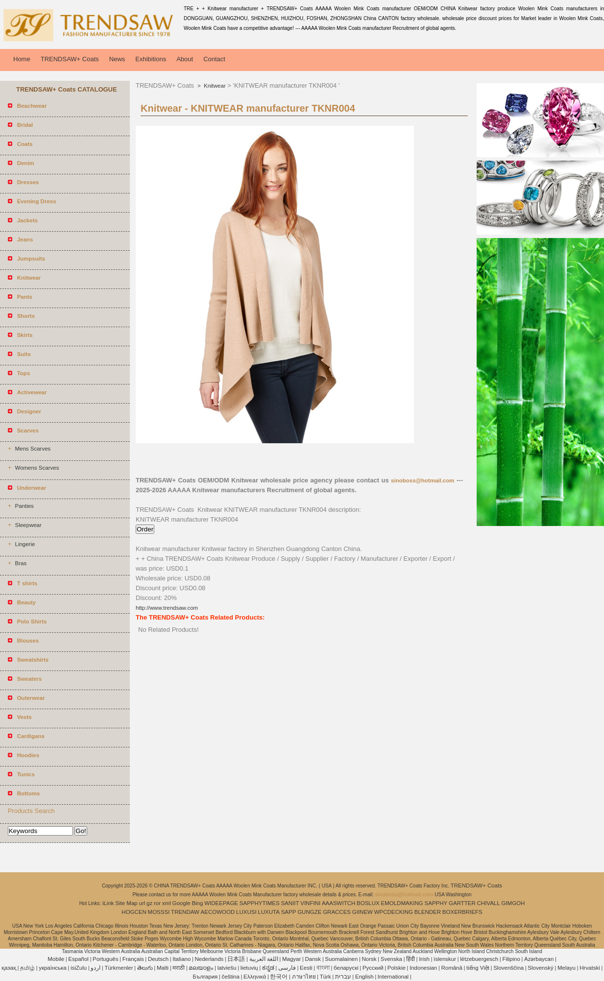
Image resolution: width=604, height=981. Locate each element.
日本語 (236, 959)
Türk (325, 977)
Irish (424, 959)
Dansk (313, 959)
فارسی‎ (287, 968)
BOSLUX (368, 903)
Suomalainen (341, 959)
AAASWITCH (338, 903)
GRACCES (337, 912)
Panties (24, 506)
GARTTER (462, 903)
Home (21, 59)
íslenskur (445, 959)
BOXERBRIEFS (462, 912)
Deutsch (158, 959)
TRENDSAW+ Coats (70, 59)
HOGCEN (133, 912)
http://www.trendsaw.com (167, 608)
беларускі (346, 968)
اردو (95, 968)
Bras (20, 563)
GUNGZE (309, 912)
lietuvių (249, 968)
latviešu (227, 968)
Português (105, 959)
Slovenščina (508, 968)
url (142, 903)
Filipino (511, 959)
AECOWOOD (218, 912)
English (364, 977)
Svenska (391, 959)
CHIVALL (488, 903)
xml (166, 903)
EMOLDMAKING (402, 903)
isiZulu (79, 968)
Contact (214, 59)
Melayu (566, 968)
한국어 (279, 977)
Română (451, 968)
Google (181, 903)
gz (149, 903)
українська (53, 968)
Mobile (56, 959)
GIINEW (362, 912)
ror (157, 903)
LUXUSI (246, 912)
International (393, 977)
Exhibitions (150, 59)
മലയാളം (201, 968)
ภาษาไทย (304, 977)
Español (78, 959)
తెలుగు (145, 968)
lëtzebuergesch (479, 959)
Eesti (306, 968)
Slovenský (540, 968)
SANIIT (290, 903)
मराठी (178, 968)
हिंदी (410, 959)
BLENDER (427, 912)
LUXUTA (269, 912)
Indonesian (423, 968)
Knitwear (214, 86)
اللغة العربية (263, 959)
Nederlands (208, 959)
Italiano (181, 959)
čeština (230, 977)
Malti (163, 968)
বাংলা (323, 968)
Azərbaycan (539, 959)
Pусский (373, 968)
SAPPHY (436, 903)
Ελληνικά (254, 977)
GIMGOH (513, 903)
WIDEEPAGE (221, 903)
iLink (108, 903)
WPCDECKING (393, 912)
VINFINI (310, 903)
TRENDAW (185, 912)
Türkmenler (118, 968)
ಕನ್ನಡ (268, 968)
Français (133, 959)
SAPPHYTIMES (260, 903)
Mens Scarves (32, 449)
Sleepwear (28, 525)
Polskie (396, 968)
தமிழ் (27, 968)
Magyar (291, 959)
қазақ (8, 968)
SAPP (288, 912)
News (117, 59)
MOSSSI (159, 912)
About (184, 59)
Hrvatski (590, 968)
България (205, 977)
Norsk (369, 959)
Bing (197, 903)
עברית (343, 977)
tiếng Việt (477, 968)
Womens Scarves (37, 468)
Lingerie (25, 544)
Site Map (126, 903)
